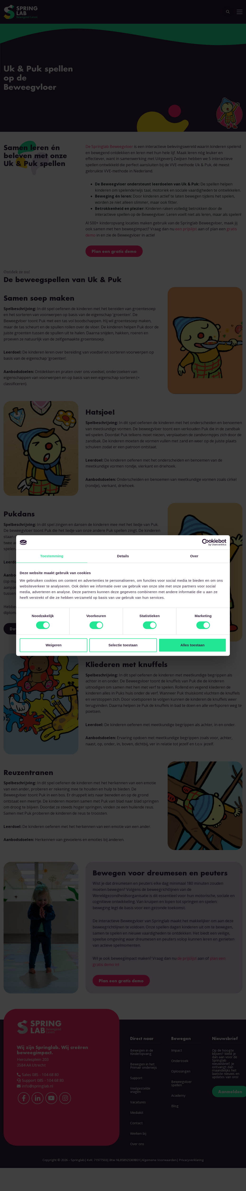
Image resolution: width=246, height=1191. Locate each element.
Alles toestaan (192, 645)
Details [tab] (123, 556)
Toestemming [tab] (51, 556)
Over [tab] (194, 556)
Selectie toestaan (123, 645)
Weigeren (54, 645)
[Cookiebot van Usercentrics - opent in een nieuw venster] (205, 542)
